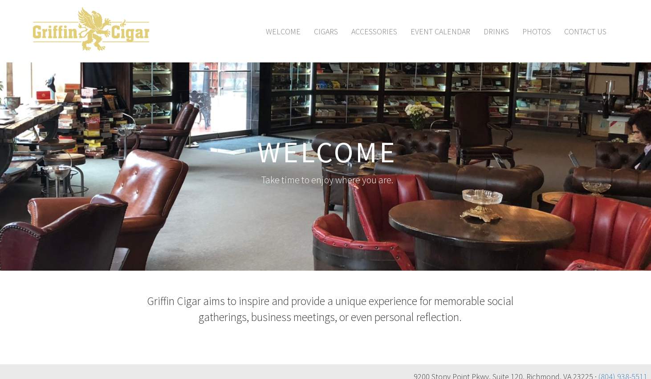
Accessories (374, 31)
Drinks (496, 31)
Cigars (326, 31)
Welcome (283, 31)
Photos (536, 31)
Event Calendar (440, 31)
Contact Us (585, 31)
